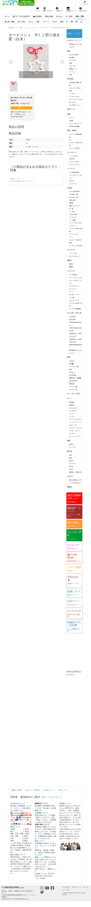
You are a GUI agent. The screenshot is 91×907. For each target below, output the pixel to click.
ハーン (71, 237)
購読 (67, 889)
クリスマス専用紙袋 (75, 309)
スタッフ (67, 831)
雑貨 (68, 440)
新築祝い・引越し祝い (75, 472)
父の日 (71, 469)
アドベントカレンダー (75, 277)
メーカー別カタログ (75, 483)
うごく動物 (72, 220)
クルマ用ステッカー (75, 105)
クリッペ (71, 291)
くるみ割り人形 (73, 194)
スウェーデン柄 (73, 162)
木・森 (71, 208)
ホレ (70, 140)
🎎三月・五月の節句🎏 (21, 16)
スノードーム (73, 183)
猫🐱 (70, 369)
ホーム (7, 16)
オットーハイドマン (75, 436)
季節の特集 (49, 16)
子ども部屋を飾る (74, 172)
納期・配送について (17, 855)
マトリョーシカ (73, 234)
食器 (68, 114)
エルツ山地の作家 (74, 191)
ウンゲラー (72, 433)
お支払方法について (17, 803)
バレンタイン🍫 (73, 366)
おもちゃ (59, 16)
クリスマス (34, 27)
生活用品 (70, 79)
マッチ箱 (71, 211)
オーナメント (44, 27)
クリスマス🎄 (73, 389)
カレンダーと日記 (73, 393)
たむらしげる (73, 408)
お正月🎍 (72, 361)
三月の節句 (72, 316)
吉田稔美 (71, 402)
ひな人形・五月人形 (74, 313)
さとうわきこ (73, 411)
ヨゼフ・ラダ (73, 425)
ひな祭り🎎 (72, 375)
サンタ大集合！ (73, 275)
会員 (37, 22)
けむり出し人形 (73, 197)
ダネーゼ (71, 181)
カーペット (72, 72)
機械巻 (71, 267)
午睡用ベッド (73, 69)
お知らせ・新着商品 (32, 790)
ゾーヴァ (71, 413)
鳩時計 (69, 260)
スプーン (71, 118)
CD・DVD (21, 22)
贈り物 (69, 451)
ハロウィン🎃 (73, 386)
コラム (30, 22)
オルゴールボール (74, 256)
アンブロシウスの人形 (75, 245)
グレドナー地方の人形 (75, 228)
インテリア (71, 168)
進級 (70, 458)
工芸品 (69, 188)
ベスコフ (71, 416)
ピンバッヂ (72, 447)
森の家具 (71, 57)
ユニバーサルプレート (75, 123)
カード (69, 398)
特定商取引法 (67, 887)
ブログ (54, 22)
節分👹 (71, 364)
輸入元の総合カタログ (75, 480)
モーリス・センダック (75, 419)
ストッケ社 (72, 60)
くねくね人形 (73, 214)
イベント (45, 22)
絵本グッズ (71, 109)
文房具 (71, 444)
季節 (68, 357)
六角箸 (71, 120)
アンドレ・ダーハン (75, 431)
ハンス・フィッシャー (75, 422)
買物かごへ (21, 108)
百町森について (49, 790)
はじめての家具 (73, 54)
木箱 (70, 74)
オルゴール (71, 249)
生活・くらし (23, 27)
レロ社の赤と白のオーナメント (61, 27)
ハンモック (72, 93)
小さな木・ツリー (74, 294)
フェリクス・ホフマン (75, 428)
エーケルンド (72, 152)
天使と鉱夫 (72, 200)
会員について (63, 790)
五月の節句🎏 (73, 381)
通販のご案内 (17, 790)
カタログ (70, 476)
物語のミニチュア (74, 206)
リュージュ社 (73, 253)
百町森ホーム (13, 27)
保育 (61, 22)
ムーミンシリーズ (74, 164)
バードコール (73, 217)
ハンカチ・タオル (74, 96)
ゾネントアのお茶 (74, 148)
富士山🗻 (72, 372)
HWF (70, 63)
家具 (68, 51)
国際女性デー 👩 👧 (75, 378)
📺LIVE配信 (37, 16)
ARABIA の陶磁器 (74, 126)
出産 (70, 455)
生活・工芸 (80, 16)
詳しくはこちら (51, 797)
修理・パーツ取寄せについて (45, 857)
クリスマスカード (74, 300)
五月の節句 (72, 319)
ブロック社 (72, 66)
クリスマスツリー (74, 286)
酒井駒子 (71, 405)
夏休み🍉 (72, 384)
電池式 (71, 264)
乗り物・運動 (9, 22)
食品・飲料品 (72, 130)
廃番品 (69, 487)
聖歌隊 (71, 203)
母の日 (71, 466)
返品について (40, 841)
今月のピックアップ (74, 40)
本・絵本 (69, 16)
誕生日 (71, 461)
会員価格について (41, 813)
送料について (15, 827)
